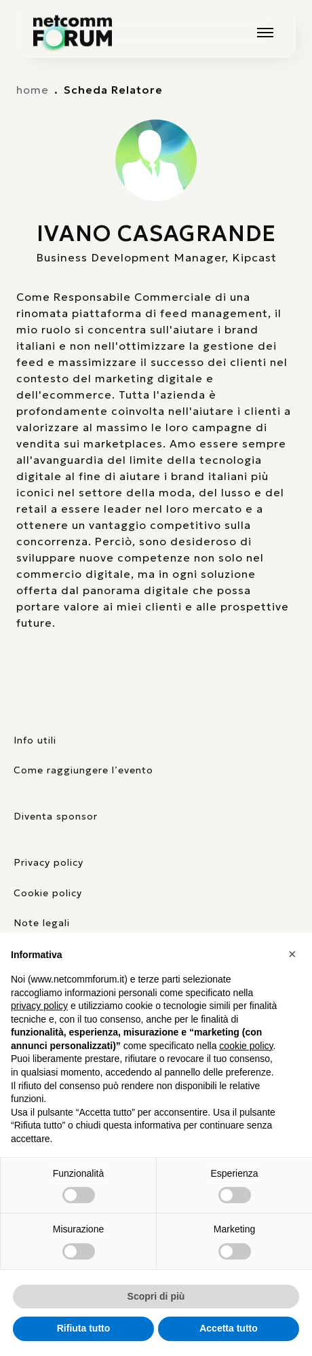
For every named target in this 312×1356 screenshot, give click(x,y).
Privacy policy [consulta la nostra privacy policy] (48, 862)
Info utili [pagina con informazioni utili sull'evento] (35, 740)
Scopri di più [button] (156, 1296)
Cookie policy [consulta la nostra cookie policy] (48, 893)
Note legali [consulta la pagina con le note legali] (42, 923)
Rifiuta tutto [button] (84, 1328)
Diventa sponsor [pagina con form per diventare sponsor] (56, 816)
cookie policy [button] (246, 1045)
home (32, 89)
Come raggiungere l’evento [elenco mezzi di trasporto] (83, 770)
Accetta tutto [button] (228, 1328)
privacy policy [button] (39, 1005)
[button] (294, 954)
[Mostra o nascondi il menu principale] (265, 32)
